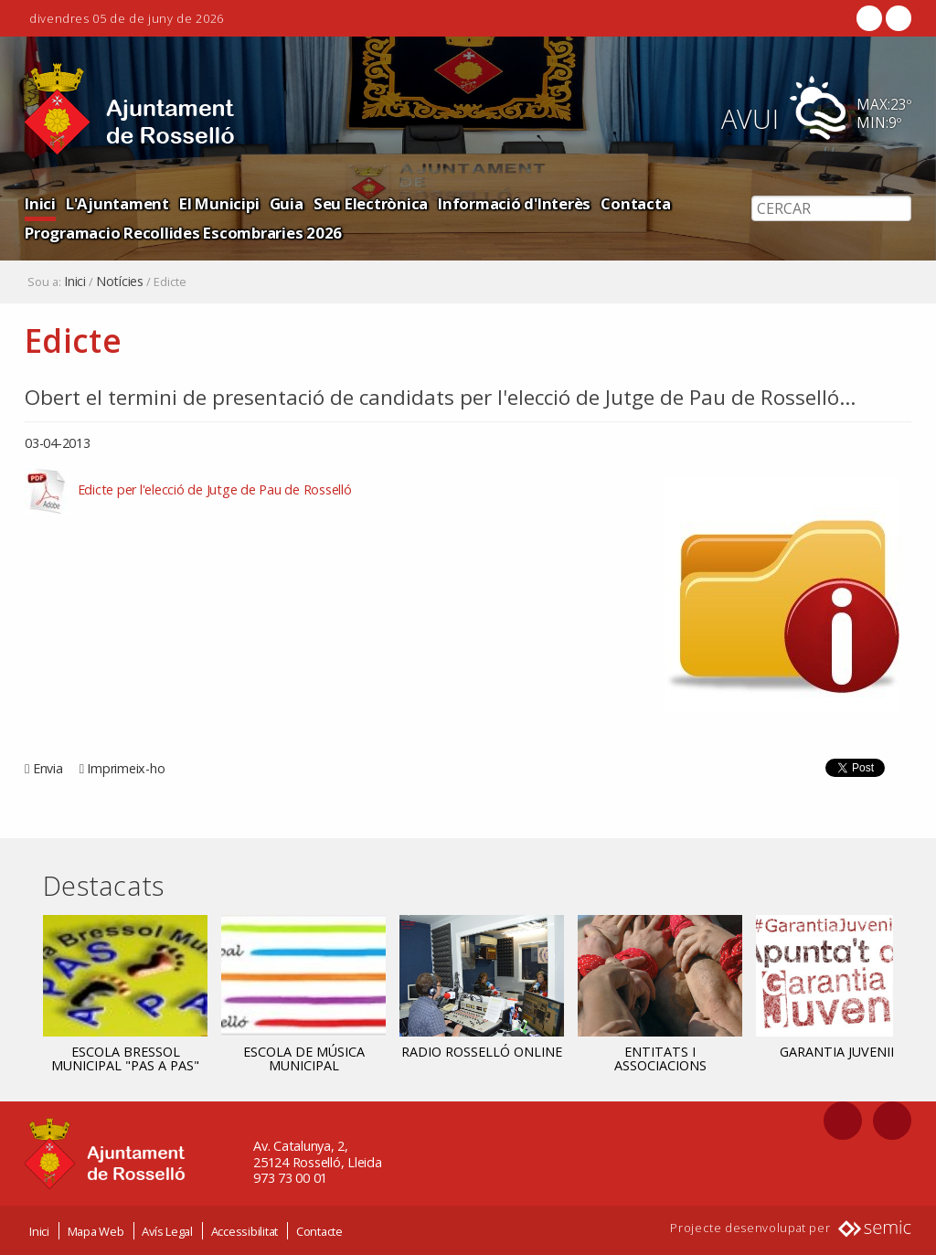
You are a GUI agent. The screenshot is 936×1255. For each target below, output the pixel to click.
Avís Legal (167, 1230)
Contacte (319, 1230)
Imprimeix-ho (126, 768)
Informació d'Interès (514, 203)
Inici (40, 203)
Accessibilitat (245, 1230)
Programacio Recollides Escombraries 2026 (183, 232)
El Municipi (219, 203)
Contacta (635, 203)
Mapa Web (96, 1230)
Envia (48, 768)
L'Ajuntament (117, 203)
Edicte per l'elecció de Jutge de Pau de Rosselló (213, 490)
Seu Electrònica (371, 203)
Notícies (120, 281)
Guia (286, 203)
